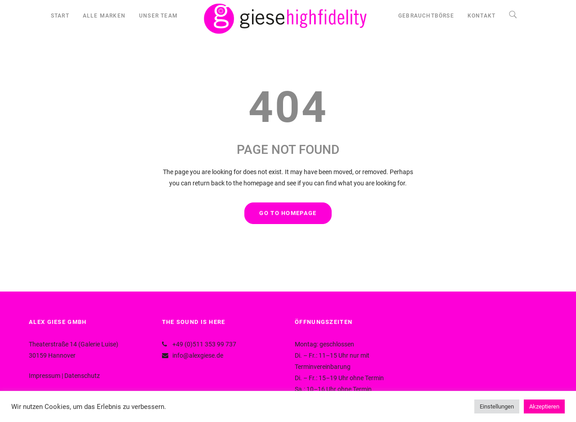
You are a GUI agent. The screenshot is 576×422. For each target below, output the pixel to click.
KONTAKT (481, 16)
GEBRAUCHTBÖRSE (426, 16)
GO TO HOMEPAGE (287, 213)
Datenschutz (82, 375)
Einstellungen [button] (497, 406)
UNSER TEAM (158, 16)
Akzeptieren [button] (544, 406)
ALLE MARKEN (104, 16)
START (60, 16)
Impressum (44, 375)
